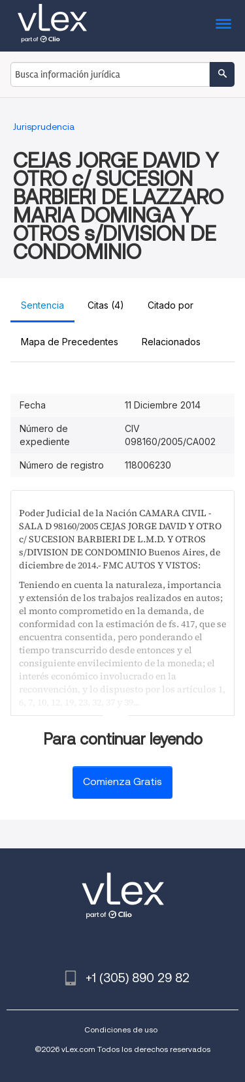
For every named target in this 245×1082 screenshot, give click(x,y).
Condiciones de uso (120, 1029)
